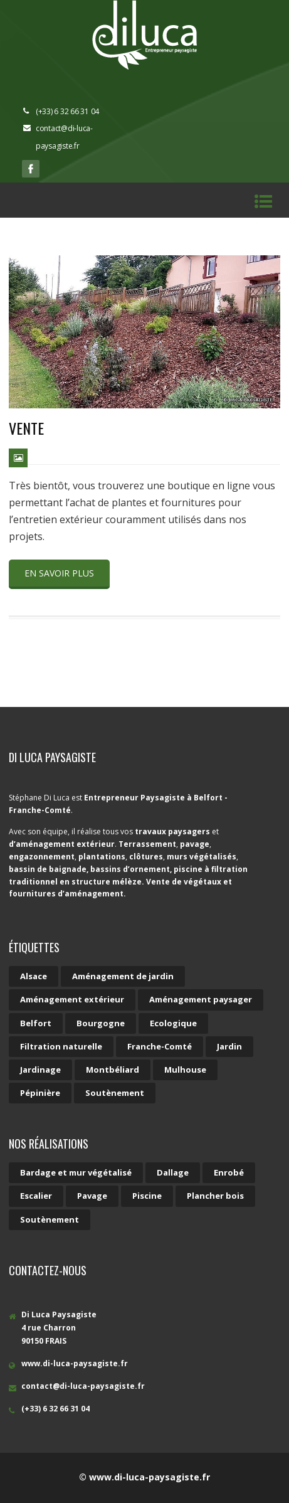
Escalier (36, 1195)
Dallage (173, 1172)
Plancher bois (215, 1195)
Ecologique (173, 1023)
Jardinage (40, 1069)
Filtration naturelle (61, 1046)
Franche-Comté (159, 1046)
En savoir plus (59, 573)
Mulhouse (185, 1069)
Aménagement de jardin (123, 976)
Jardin (229, 1046)
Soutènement (114, 1092)
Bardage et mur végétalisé (76, 1172)
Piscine (147, 1195)
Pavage (92, 1195)
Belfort (35, 1023)
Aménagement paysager (200, 999)
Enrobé (229, 1172)
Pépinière (40, 1092)
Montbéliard (112, 1069)
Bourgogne (100, 1023)
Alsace (33, 976)
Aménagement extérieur (72, 999)
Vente (26, 428)
